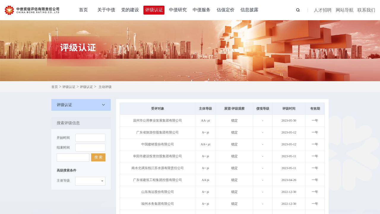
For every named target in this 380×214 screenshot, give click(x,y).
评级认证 (154, 9)
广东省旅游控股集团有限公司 (157, 132)
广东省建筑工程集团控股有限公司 (157, 180)
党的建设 (130, 9)
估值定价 (226, 9)
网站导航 (345, 10)
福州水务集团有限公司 (157, 203)
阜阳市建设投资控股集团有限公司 (157, 156)
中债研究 (178, 9)
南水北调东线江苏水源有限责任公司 (158, 168)
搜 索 (98, 157)
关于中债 (106, 9)
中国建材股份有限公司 (157, 144)
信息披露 (249, 9)
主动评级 (105, 87)
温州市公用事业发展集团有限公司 (157, 120)
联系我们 (366, 10)
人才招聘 (323, 10)
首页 (83, 9)
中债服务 (201, 9)
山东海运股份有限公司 (157, 191)
